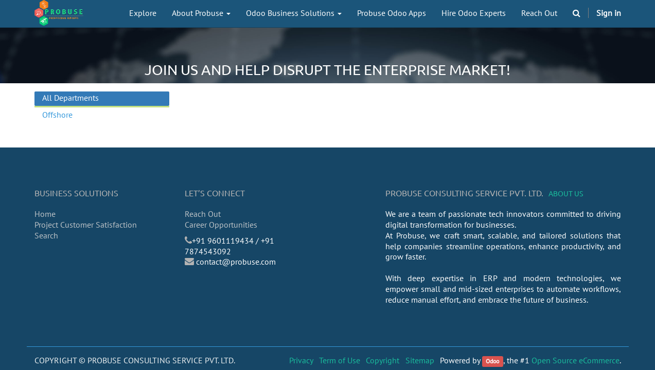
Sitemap (419, 360)
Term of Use (339, 360)
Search (46, 235)
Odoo (492, 361)
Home (45, 214)
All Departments (70, 97)
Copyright (382, 360)
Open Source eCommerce (575, 360)
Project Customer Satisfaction (85, 224)
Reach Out (203, 214)
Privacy (301, 360)
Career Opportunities (221, 224)
